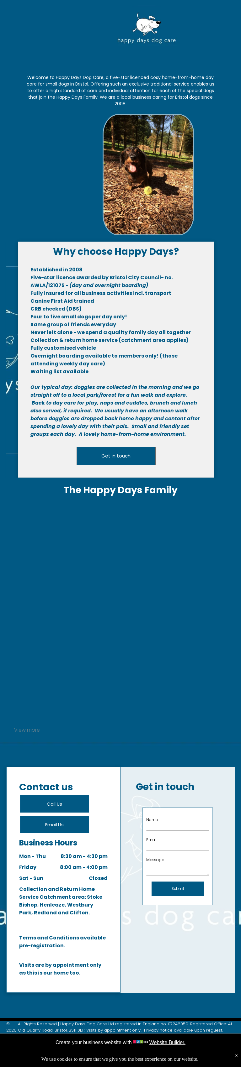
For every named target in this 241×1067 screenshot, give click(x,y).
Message (160, 859)
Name (157, 827)
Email (157, 843)
